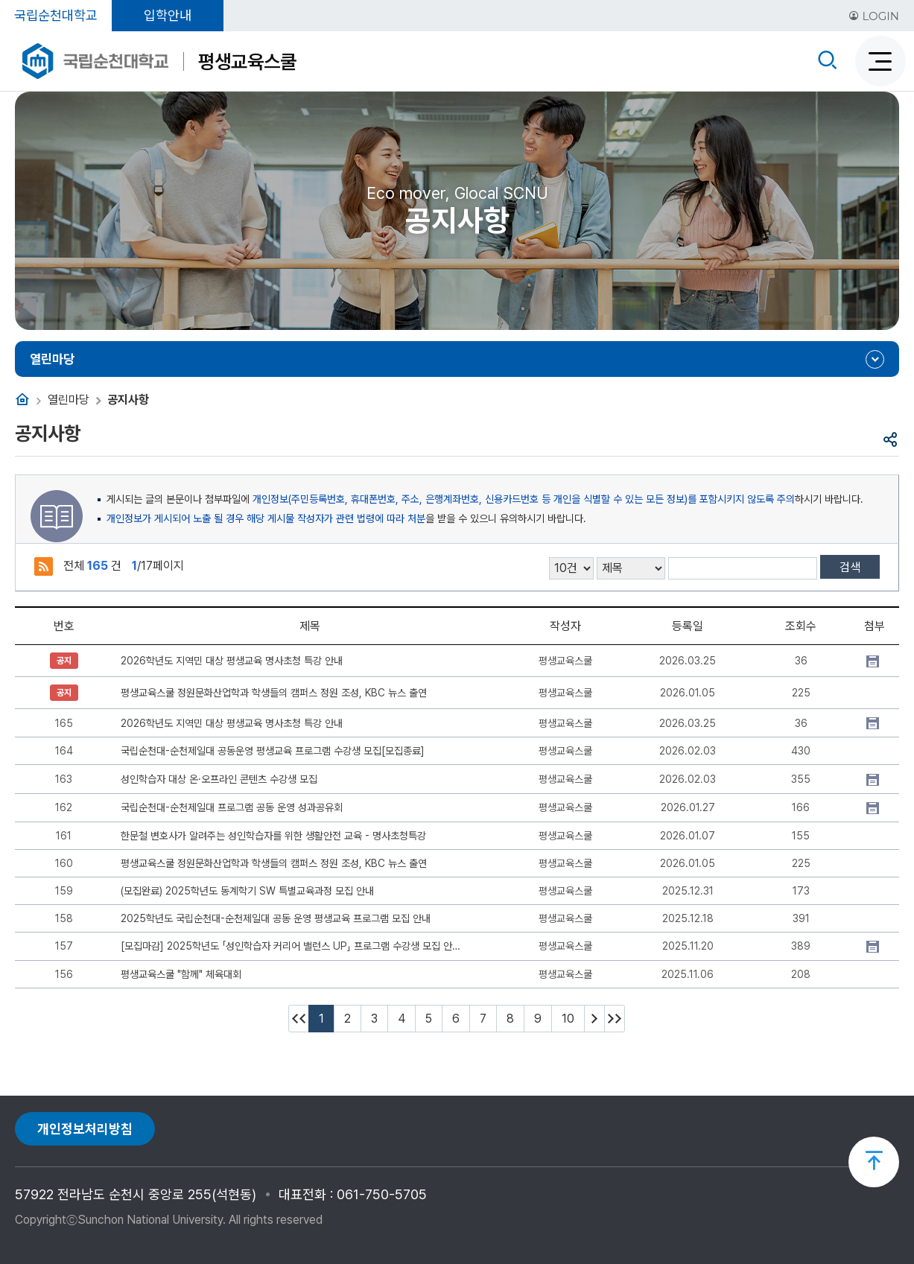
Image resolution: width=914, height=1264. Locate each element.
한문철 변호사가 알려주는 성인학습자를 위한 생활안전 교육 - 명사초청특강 (273, 836)
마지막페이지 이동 (614, 1018)
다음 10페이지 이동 (594, 1018)
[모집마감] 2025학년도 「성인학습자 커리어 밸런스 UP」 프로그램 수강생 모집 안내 (291, 946)
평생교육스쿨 (247, 61)
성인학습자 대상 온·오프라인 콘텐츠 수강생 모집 (219, 779)
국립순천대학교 (56, 15)
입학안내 (167, 15)
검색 (850, 567)
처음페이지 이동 (298, 1018)
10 (568, 1018)
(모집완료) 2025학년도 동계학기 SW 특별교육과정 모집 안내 (247, 891)
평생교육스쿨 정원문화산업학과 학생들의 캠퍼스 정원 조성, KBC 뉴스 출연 (274, 693)
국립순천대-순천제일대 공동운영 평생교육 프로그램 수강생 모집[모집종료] (273, 751)
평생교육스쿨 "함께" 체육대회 (181, 974)
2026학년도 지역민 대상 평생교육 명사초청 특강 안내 (232, 661)
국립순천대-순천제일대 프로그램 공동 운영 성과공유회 (232, 807)
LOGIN (873, 16)
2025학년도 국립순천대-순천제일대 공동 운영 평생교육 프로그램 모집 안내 (276, 918)
